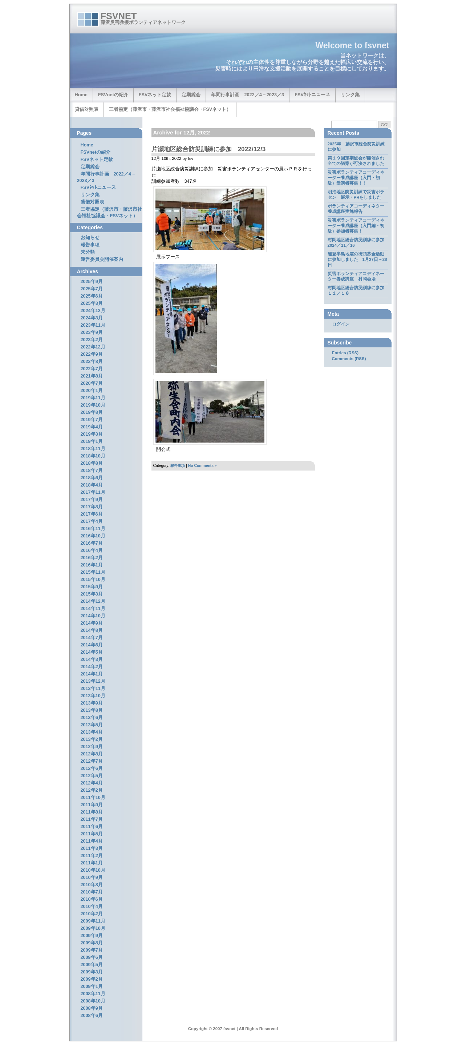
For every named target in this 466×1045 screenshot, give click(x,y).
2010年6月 (92, 899)
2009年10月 (93, 928)
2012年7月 (92, 761)
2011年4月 (92, 841)
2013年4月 (92, 732)
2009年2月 (92, 979)
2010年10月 (93, 870)
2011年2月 (92, 855)
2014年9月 (92, 623)
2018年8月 (92, 463)
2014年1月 (92, 674)
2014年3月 (92, 659)
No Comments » (202, 466)
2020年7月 (92, 383)
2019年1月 (92, 441)
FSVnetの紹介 (113, 94)
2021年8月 (92, 376)
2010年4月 (92, 906)
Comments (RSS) (349, 358)
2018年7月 (92, 470)
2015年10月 (93, 579)
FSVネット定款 (155, 94)
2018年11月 (93, 448)
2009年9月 (92, 935)
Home (81, 94)
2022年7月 (92, 368)
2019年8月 (92, 412)
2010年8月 (92, 884)
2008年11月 (93, 993)
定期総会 (191, 94)
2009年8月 (92, 942)
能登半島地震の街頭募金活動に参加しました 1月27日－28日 (357, 259)
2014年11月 (93, 608)
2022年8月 (92, 361)
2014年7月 (92, 637)
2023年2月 (92, 339)
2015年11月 (93, 572)
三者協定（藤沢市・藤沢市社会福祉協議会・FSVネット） (170, 109)
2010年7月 (92, 892)
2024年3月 (92, 317)
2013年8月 (92, 710)
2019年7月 (92, 419)
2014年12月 (93, 601)
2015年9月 (92, 586)
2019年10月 (93, 405)
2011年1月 (92, 863)
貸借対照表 (86, 109)
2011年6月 (92, 826)
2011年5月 (92, 833)
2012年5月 (92, 775)
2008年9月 (92, 1008)
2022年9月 (92, 354)
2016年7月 (92, 543)
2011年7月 (92, 819)
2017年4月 (92, 521)
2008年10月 (93, 1001)
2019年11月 (93, 397)
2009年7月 (92, 950)
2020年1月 (92, 390)
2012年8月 (92, 753)
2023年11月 (93, 325)
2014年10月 (93, 615)
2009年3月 (92, 972)
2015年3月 (92, 594)
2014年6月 (92, 644)
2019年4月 (92, 426)
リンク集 (350, 94)
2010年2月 (92, 913)
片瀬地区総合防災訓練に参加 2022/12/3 (208, 149)
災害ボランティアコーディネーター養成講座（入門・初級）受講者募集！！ (356, 177)
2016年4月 (92, 550)
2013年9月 (92, 703)
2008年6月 (92, 1015)
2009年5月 (92, 964)
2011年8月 (92, 812)
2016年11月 (93, 528)
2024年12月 (93, 310)
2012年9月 (92, 746)
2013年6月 (92, 717)
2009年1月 (92, 986)
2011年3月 (92, 848)
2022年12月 (93, 347)
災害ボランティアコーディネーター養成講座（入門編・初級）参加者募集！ (356, 225)
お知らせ (90, 237)
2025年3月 (92, 303)
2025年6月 (92, 296)
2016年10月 (93, 535)
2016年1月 (92, 565)
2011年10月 (93, 797)
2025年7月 (92, 288)
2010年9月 (92, 877)
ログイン (340, 324)
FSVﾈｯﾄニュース (312, 94)
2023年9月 (92, 332)
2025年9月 (92, 281)
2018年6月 (92, 477)
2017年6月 (92, 514)
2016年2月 (92, 557)
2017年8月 (92, 506)
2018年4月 (92, 485)
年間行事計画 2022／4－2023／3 (247, 94)
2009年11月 (93, 921)
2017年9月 (92, 499)
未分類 (88, 252)
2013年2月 (92, 739)
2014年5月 (92, 652)
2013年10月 (93, 695)
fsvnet (119, 16)
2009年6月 (92, 957)
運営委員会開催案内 (102, 259)
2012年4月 (92, 783)
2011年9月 (92, 804)
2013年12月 (93, 681)
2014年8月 (92, 630)
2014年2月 (92, 666)
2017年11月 (93, 492)
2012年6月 (92, 768)
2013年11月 (93, 688)
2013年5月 (92, 724)
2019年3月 (92, 434)
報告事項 (177, 466)
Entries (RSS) (345, 353)
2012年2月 (92, 790)
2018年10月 (93, 456)
